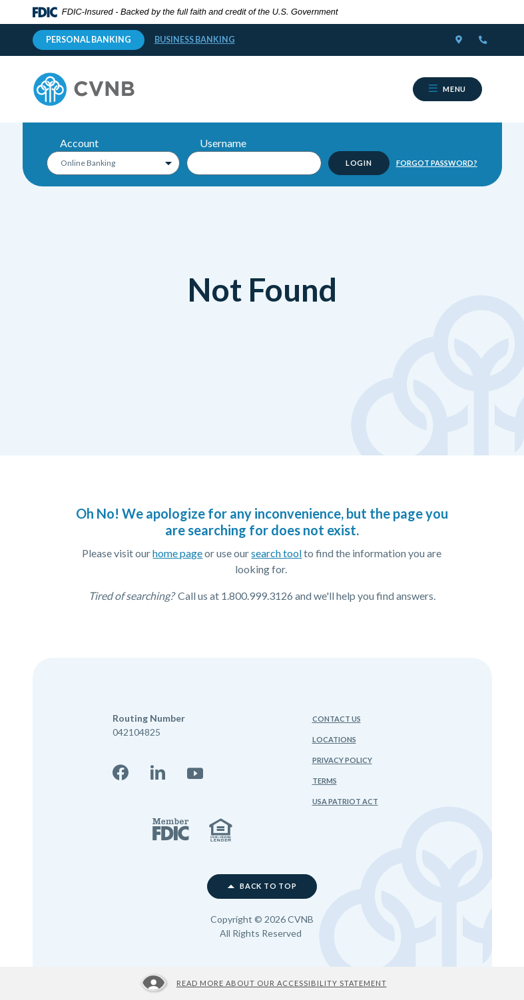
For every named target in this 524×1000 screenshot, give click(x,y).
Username (223, 142)
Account (79, 142)
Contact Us (336, 718)
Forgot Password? (436, 162)
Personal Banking (88, 40)
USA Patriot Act (345, 801)
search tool (276, 553)
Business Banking (194, 40)
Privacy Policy (342, 760)
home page (177, 553)
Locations (334, 739)
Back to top (262, 886)
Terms (324, 780)
